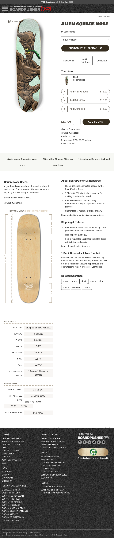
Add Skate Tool (88, 109)
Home (99, 16)
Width (19, 346)
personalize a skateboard (53, 442)
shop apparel (47, 460)
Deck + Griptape (85, 61)
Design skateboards (14, 486)
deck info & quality (11, 445)
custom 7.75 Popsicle (12, 502)
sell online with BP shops (53, 487)
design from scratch (51, 439)
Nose (19, 359)
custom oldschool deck (13, 508)
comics (76, 287)
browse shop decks (50, 457)
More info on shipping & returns (75, 246)
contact (6, 457)
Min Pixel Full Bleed (15, 398)
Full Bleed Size (15, 390)
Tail (20, 365)
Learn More (97, 267)
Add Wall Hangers (88, 92)
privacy (46, 535)
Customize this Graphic (85, 48)
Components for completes (54, 475)
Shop (104, 16)
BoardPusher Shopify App (53, 490)
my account (7, 472)
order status (8, 454)
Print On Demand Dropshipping (55, 493)
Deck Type (17, 328)
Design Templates (13, 413)
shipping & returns (11, 451)
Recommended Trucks (15, 373)
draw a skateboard (50, 445)
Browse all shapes (11, 490)
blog (4, 463)
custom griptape (10, 514)
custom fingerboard (11, 520)
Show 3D (16, 21)
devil (83, 281)
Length (18, 340)
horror (93, 281)
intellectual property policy (58, 535)
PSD (29, 197)
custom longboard (11, 505)
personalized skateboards (53, 463)
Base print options (11, 493)
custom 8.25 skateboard (13, 496)
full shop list (47, 469)
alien (65, 281)
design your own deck (51, 466)
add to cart (96, 121)
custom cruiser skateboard (15, 511)
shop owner (7, 478)
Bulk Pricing (46, 478)
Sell (44, 483)
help (4, 448)
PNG (23, 197)
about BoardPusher (11, 460)
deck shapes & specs (11, 439)
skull (101, 281)
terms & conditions (37, 535)
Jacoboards (69, 32)
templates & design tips (13, 442)
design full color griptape (53, 448)
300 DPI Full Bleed (33, 402)
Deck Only (68, 60)
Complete (102, 60)
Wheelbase (17, 353)
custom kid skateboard (13, 517)
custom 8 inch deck (11, 499)
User (5, 468)
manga (86, 287)
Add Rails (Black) (88, 100)
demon (74, 281)
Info (5, 434)
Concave (18, 334)
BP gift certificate (49, 472)
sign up (5, 475)
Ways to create (50, 434)
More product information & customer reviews (82, 215)
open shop (7, 481)
